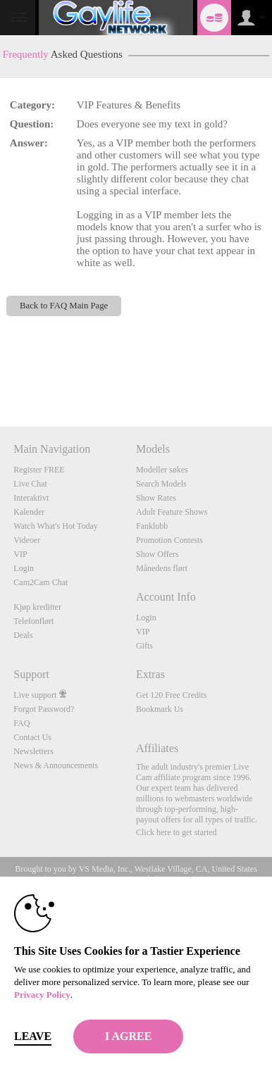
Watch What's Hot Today (55, 526)
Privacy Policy (42, 994)
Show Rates (156, 498)
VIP (20, 554)
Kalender (28, 512)
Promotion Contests (169, 540)
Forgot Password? (43, 709)
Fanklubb (152, 526)
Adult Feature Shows (171, 512)
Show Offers (157, 554)
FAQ (21, 723)
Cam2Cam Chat (40, 582)
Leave (32, 1036)
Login (23, 568)
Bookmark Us (159, 709)
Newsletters (33, 751)
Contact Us (32, 737)
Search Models (161, 484)
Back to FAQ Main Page (64, 306)
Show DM (0, 374)
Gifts (144, 646)
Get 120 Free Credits (171, 695)
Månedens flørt (161, 568)
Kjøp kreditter (37, 607)
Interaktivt (31, 498)
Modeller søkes (162, 470)
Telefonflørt (33, 621)
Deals (22, 635)
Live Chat (30, 484)
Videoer (26, 540)
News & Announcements (55, 765)
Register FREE (38, 470)
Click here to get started (176, 832)
